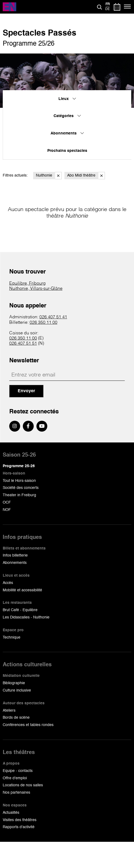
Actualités (11, 813)
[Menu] (128, 6)
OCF (7, 502)
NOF (7, 510)
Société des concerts (21, 488)
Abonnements (15, 563)
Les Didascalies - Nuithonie (26, 617)
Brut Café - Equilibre (20, 610)
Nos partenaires (16, 792)
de (107, 9)
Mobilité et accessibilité (22, 590)
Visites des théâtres (19, 820)
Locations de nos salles (23, 785)
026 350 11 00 (43, 323)
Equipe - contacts (18, 771)
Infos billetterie (15, 555)
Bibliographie (14, 683)
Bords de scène (16, 718)
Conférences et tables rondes (28, 725)
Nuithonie (49, 175)
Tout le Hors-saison (19, 481)
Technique (11, 637)
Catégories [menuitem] (67, 116)
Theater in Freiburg (19, 495)
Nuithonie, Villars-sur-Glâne (36, 289)
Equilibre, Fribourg (27, 283)
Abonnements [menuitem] (67, 133)
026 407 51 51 (23, 343)
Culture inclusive (17, 690)
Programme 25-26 (19, 466)
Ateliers (9, 710)
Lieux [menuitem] (67, 99)
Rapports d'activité (19, 827)
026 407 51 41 (53, 317)
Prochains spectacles (67, 151)
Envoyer (26, 391)
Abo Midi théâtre (86, 175)
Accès (8, 583)
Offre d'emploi (15, 778)
